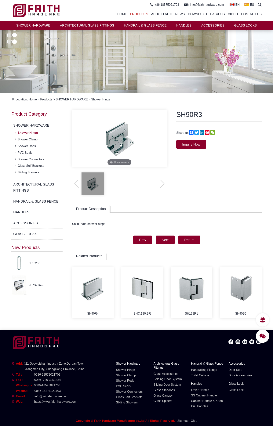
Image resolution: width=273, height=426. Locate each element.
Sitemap (182, 420)
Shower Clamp (26, 139)
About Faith (161, 14)
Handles (196, 383)
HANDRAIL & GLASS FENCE (145, 25)
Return (189, 240)
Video (233, 14)
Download (197, 14)
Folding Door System (168, 379)
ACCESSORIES (212, 25)
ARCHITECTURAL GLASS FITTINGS (87, 25)
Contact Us (251, 14)
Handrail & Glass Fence (207, 363)
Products (139, 14)
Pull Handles (199, 406)
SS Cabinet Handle (204, 395)
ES (249, 4)
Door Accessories (240, 375)
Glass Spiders (163, 401)
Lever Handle (200, 390)
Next (165, 240)
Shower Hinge (100, 99)
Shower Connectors (29, 159)
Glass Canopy (163, 395)
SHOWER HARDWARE (33, 25)
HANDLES (183, 25)
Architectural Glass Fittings (166, 365)
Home (122, 14)
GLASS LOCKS (245, 25)
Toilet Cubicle (200, 375)
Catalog (217, 14)
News (180, 14)
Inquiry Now (191, 144)
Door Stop (235, 369)
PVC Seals (23, 152)
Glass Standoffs (164, 390)
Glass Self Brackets (29, 165)
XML (194, 420)
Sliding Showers (26, 172)
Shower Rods (25, 146)
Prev (142, 240)
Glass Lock (236, 383)
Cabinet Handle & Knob (207, 401)
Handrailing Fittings (204, 369)
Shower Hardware (128, 363)
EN (235, 4)
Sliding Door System (167, 384)
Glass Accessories (166, 373)
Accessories (237, 363)
